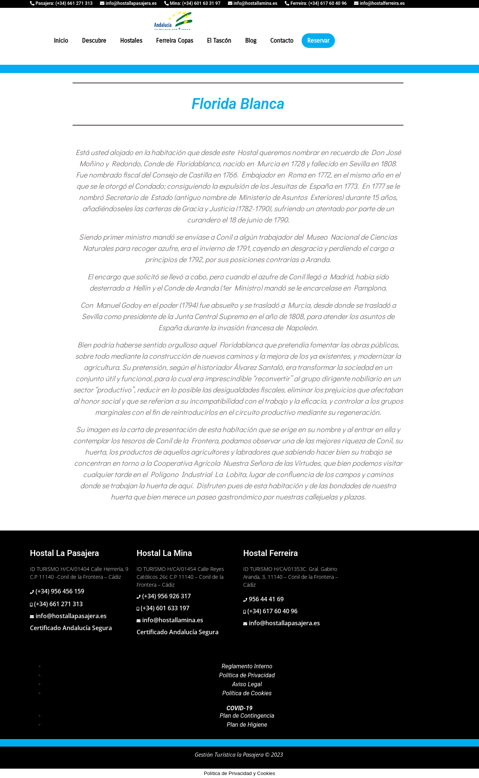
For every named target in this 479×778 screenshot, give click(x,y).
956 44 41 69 (265, 599)
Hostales (131, 40)
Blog (250, 40)
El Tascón (219, 40)
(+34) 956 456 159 (59, 591)
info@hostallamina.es (254, 3)
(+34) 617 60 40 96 (272, 611)
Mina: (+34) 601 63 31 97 (194, 3)
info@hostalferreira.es (382, 3)
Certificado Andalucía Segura (71, 628)
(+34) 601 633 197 (164, 608)
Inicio (61, 40)
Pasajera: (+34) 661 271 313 (63, 3)
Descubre (94, 40)
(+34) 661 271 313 (58, 604)
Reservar (318, 40)
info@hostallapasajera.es (130, 3)
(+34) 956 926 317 (166, 596)
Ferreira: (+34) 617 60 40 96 (318, 3)
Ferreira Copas (174, 40)
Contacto (281, 40)
